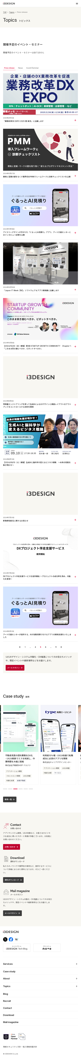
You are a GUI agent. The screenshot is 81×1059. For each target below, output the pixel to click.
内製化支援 (10, 787)
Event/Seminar (32, 68)
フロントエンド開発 (13, 782)
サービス (58, 779)
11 (56, 647)
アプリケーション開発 (14, 778)
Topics (11, 12)
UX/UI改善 (27, 782)
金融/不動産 (21, 787)
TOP (5, 12)
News (20, 68)
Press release (9, 68)
